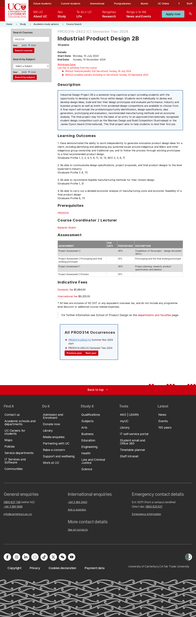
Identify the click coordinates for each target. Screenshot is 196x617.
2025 (24, 45)
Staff (189, 3)
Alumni (144, 3)
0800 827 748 (12, 502)
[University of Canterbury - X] (53, 557)
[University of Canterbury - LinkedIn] (25, 557)
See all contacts (78, 529)
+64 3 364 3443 (77, 502)
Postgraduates (122, 3)
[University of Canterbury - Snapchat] (35, 557)
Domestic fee (65, 289)
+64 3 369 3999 (13, 506)
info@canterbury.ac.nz (18, 514)
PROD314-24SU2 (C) (79, 339)
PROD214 (63, 212)
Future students (42, 3)
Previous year (74, 353)
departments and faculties (154, 315)
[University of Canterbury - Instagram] (16, 557)
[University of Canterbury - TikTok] (44, 557)
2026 (33, 45)
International (97, 3)
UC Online (163, 3)
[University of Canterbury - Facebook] (7, 557)
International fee (67, 296)
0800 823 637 (154, 506)
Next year (91, 353)
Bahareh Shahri (67, 227)
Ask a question (77, 509)
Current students (70, 3)
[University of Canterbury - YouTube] (71, 557)
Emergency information (146, 514)
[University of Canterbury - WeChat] (62, 557)
